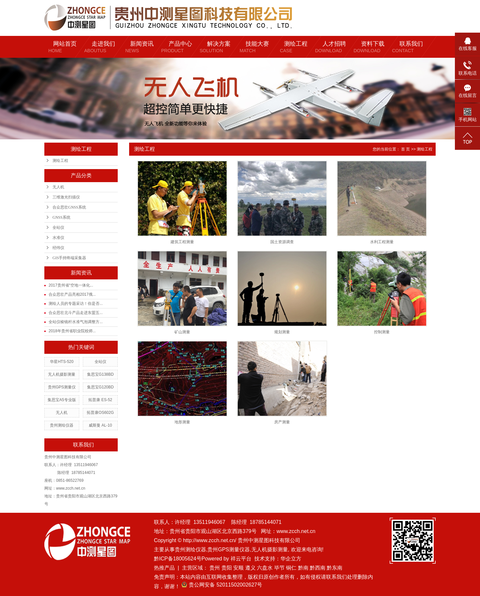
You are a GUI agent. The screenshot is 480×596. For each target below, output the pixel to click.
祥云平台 (241, 558)
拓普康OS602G (100, 412)
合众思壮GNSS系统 (69, 207)
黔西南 (317, 568)
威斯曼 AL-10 (100, 425)
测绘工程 (60, 160)
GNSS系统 (61, 217)
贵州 (214, 568)
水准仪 (58, 237)
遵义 (250, 568)
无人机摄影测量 (61, 374)
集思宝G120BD (100, 387)
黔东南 (334, 568)
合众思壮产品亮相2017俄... (72, 294)
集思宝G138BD (100, 374)
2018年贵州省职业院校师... (72, 331)
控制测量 (382, 332)
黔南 (303, 568)
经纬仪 (58, 247)
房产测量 (282, 422)
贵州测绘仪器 (61, 425)
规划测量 (282, 332)
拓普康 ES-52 (100, 400)
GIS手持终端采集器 (69, 258)
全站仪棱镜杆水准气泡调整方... (76, 322)
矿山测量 (182, 332)
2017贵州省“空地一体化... (71, 285)
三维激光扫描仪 (66, 197)
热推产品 (164, 568)
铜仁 (291, 568)
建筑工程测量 (182, 242)
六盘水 (265, 568)
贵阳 (226, 568)
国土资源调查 (282, 242)
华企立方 (290, 558)
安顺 (238, 568)
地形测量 (182, 422)
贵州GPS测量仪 (62, 387)
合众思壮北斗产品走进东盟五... (76, 312)
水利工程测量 (382, 242)
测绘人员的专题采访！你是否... (76, 303)
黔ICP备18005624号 (178, 558)
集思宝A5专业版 (62, 400)
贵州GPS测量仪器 (228, 549)
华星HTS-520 (61, 361)
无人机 (58, 187)
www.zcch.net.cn (296, 531)
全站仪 (58, 227)
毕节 (279, 568)
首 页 (405, 149)
